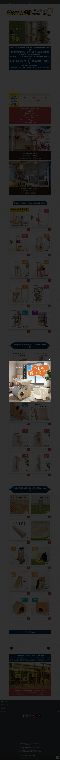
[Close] (49, 359)
